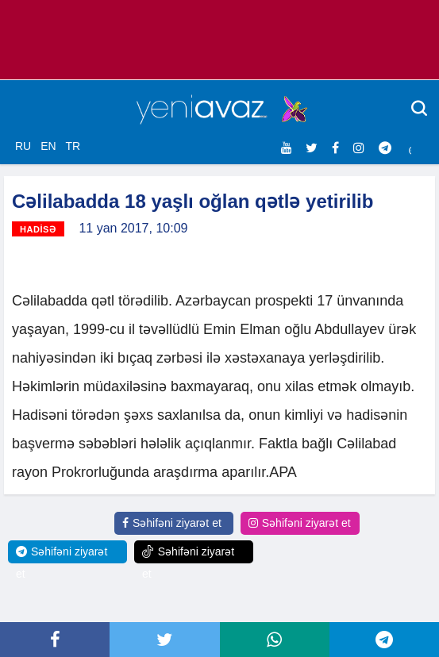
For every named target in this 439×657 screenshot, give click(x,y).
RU (23, 146)
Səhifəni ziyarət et (171, 523)
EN (48, 146)
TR (72, 146)
